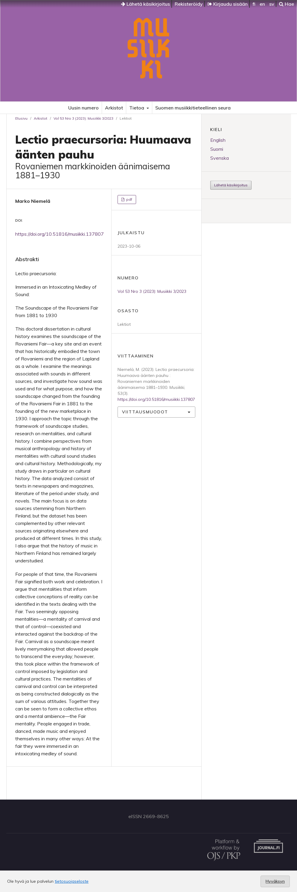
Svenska (219, 158)
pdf (128, 199)
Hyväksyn (275, 881)
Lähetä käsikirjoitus (145, 4)
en (262, 4)
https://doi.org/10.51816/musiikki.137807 (59, 234)
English (218, 140)
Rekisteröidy (189, 4)
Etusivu (21, 118)
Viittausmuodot (145, 412)
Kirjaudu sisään (228, 4)
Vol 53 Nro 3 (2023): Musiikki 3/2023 (83, 118)
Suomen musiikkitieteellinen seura (193, 108)
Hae (286, 4)
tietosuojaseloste (72, 881)
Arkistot (114, 108)
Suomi (216, 149)
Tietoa (137, 108)
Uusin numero (83, 108)
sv (271, 4)
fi (253, 4)
